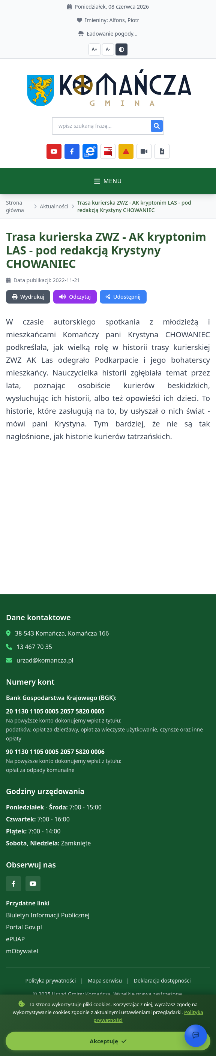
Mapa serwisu (105, 980)
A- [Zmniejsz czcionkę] (108, 49)
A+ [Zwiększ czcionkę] (95, 49)
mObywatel (22, 951)
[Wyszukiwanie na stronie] (108, 126)
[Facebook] (72, 151)
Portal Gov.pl (24, 927)
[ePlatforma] (90, 151)
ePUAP (15, 939)
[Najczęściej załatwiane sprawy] (144, 151)
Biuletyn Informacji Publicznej (48, 915)
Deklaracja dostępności (162, 980)
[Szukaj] (157, 126)
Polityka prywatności (50, 980)
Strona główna (15, 206)
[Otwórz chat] (195, 1036)
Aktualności (54, 206)
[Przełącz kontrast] (122, 49)
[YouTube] (54, 151)
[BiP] (108, 151)
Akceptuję (108, 1041)
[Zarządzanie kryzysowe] (126, 151)
